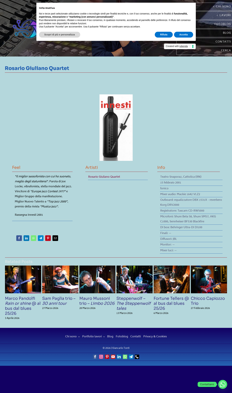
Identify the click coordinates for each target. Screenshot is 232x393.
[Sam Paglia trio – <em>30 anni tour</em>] (60, 268)
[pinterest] (107, 357)
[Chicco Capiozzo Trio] (209, 268)
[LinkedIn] (26, 238)
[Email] (55, 238)
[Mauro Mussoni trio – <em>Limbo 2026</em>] (97, 268)
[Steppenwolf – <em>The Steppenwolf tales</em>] (134, 268)
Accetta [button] (183, 34)
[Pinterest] (48, 238)
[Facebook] (19, 238)
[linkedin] (119, 357)
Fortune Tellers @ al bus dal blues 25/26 (171, 303)
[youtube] (113, 357)
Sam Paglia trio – (58, 301)
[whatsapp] (125, 357)
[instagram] (101, 357)
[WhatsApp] (33, 238)
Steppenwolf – (133, 303)
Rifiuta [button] (163, 34)
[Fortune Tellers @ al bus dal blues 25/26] (172, 268)
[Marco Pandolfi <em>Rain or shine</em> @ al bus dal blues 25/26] (23, 268)
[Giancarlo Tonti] (26, 19)
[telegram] (131, 357)
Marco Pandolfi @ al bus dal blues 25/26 (23, 306)
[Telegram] (40, 238)
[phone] (137, 357)
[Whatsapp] (222, 384)
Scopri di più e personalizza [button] (59, 34)
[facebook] (95, 357)
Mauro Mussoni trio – (97, 301)
